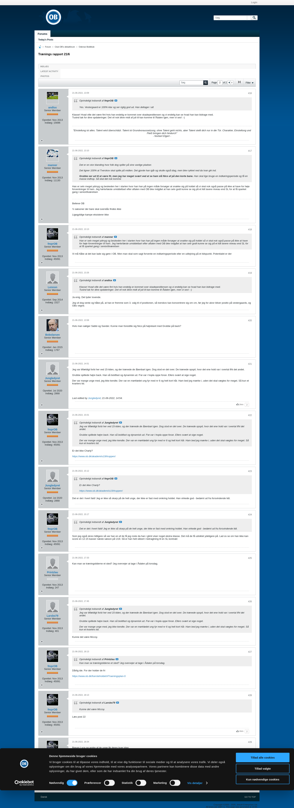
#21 (250, 364)
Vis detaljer (194, 800)
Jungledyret (52, 378)
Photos (44, 76)
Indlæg (44, 66)
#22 (250, 415)
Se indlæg (116, 100)
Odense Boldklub (86, 47)
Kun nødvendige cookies (262, 797)
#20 (250, 320)
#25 (250, 558)
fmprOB (52, 243)
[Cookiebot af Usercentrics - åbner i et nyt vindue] (24, 801)
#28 (250, 695)
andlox (52, 107)
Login (254, 2)
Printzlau (52, 572)
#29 (250, 742)
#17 (250, 151)
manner (52, 165)
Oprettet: (47, 120)
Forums (42, 33)
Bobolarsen (52, 334)
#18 (250, 229)
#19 (250, 273)
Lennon (52, 287)
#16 (250, 93)
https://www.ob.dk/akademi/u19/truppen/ (94, 456)
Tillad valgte (263, 786)
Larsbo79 (52, 615)
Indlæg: (49, 122)
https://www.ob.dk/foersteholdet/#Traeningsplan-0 (99, 676)
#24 (250, 514)
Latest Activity (49, 71)
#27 (250, 652)
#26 (250, 601)
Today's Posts (45, 39)
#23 (250, 471)
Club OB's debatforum (65, 47)
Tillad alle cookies (263, 775)
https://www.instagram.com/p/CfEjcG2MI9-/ (95, 753)
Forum (48, 47)
